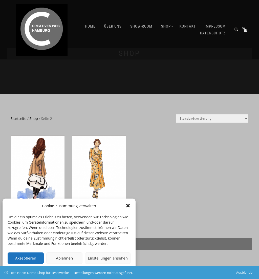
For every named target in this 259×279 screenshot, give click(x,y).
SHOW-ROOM (141, 26)
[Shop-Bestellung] (212, 118)
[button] (128, 205)
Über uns (113, 26)
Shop (166, 26)
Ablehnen (64, 258)
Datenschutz (213, 33)
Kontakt (188, 26)
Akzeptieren (25, 258)
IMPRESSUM (215, 26)
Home (90, 26)
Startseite (18, 118)
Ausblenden (245, 272)
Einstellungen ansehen (108, 258)
